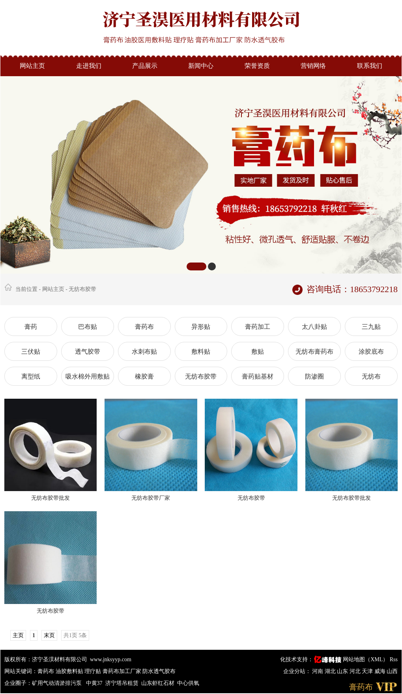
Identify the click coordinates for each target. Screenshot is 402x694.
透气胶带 (87, 351)
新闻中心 (200, 65)
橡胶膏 (144, 376)
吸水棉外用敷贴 (87, 376)
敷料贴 (200, 351)
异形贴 (200, 326)
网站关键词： (20, 671)
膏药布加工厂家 (122, 671)
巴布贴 (87, 326)
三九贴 (371, 326)
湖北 (331, 671)
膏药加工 (257, 326)
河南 (318, 671)
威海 (380, 671)
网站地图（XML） (365, 659)
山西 (392, 671)
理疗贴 (92, 671)
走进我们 (88, 65)
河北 (356, 671)
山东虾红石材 (157, 683)
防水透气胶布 (159, 671)
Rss (394, 659)
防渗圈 (314, 376)
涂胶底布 (371, 351)
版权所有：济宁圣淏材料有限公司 (45, 659)
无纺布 (371, 376)
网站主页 (32, 65)
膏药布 (144, 326)
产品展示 (144, 65)
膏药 (30, 326)
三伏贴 (30, 351)
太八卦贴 (314, 326)
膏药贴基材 (257, 376)
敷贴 (257, 351)
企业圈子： (18, 683)
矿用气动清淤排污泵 (57, 683)
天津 (368, 671)
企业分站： (297, 671)
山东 (343, 671)
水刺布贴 (144, 351)
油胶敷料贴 (69, 671)
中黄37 (94, 683)
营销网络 (313, 65)
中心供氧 (188, 683)
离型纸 (30, 376)
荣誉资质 (257, 65)
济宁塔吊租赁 (121, 683)
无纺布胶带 (82, 289)
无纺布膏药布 (314, 351)
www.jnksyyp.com (110, 659)
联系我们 (369, 65)
